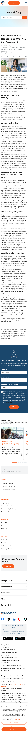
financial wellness (16, 471)
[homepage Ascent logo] (2, 3)
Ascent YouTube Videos (7, 506)
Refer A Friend (5, 526)
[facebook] (2, 619)
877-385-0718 (5, 670)
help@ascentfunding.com (8, 650)
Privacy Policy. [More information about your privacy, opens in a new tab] (17, 719)
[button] (1, 56)
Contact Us (4, 540)
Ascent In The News (6, 492)
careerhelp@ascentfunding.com (10, 657)
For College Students (18, 422)
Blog (9, 47)
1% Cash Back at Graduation (9, 529)
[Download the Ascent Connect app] (8, 638)
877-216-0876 (5, 647)
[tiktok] (25, 619)
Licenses (3, 686)
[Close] (26, 705)
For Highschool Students (8, 486)
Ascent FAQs (4, 543)
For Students (11, 423)
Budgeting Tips (5, 503)
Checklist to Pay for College (8, 509)
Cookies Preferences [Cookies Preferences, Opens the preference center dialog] (14, 722)
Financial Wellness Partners (9, 512)
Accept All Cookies (14, 729)
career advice (6, 471)
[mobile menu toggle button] (25, 3)
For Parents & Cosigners (8, 489)
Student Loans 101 (6, 546)
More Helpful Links (6, 549)
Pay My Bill (6, 605)
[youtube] (19, 619)
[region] (14, 717)
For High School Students (14, 49)
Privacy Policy (10, 402)
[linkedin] (14, 619)
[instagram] (8, 619)
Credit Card (14, 47)
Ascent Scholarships (6, 523)
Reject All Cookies (14, 726)
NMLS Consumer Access (17, 684)
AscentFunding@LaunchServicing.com (11, 665)
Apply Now (14, 3)
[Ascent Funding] (14, 613)
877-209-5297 (5, 663)
